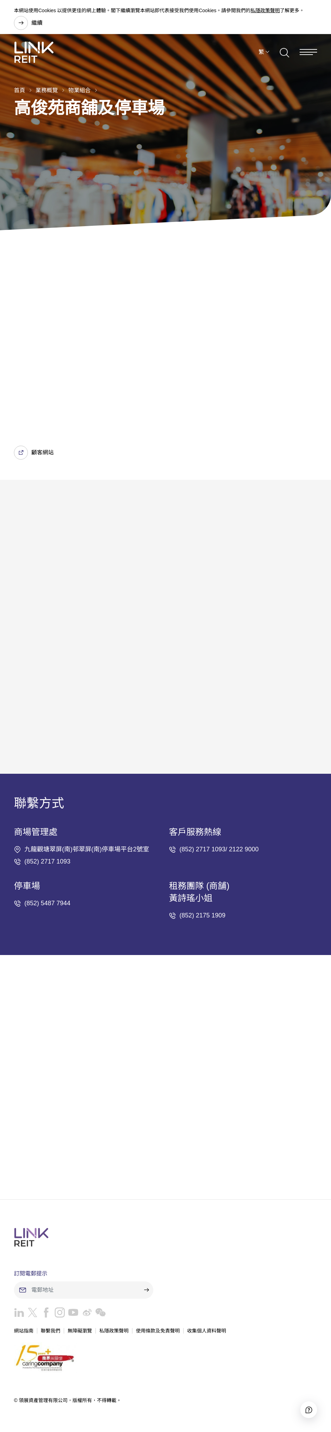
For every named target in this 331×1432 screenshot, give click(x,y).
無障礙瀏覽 (80, 1331)
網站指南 (23, 1331)
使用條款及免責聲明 (158, 1331)
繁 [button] (261, 52)
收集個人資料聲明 (206, 1331)
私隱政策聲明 (265, 10)
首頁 (19, 90)
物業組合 (79, 90)
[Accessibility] (308, 1409)
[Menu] (308, 52)
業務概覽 (47, 90)
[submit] (146, 1290)
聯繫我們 (50, 1331)
